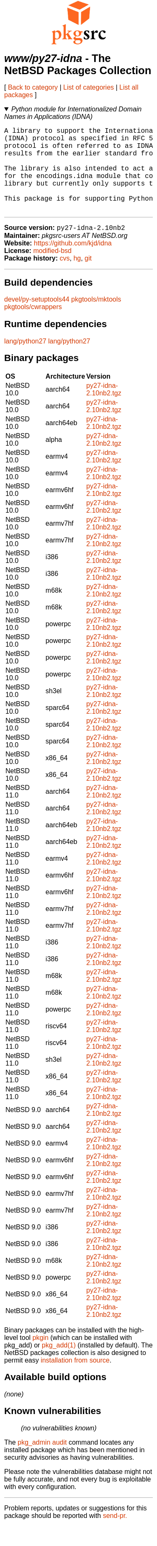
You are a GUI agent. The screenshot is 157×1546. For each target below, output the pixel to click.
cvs (65, 277)
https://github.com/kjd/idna (73, 262)
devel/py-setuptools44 (36, 319)
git (88, 277)
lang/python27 (25, 360)
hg (77, 277)
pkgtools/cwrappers (33, 326)
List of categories (88, 87)
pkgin (41, 1357)
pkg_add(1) (59, 1364)
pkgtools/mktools (96, 319)
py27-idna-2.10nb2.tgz (103, 409)
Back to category (33, 87)
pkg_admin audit (42, 1462)
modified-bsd (52, 270)
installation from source (75, 1379)
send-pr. (115, 1535)
